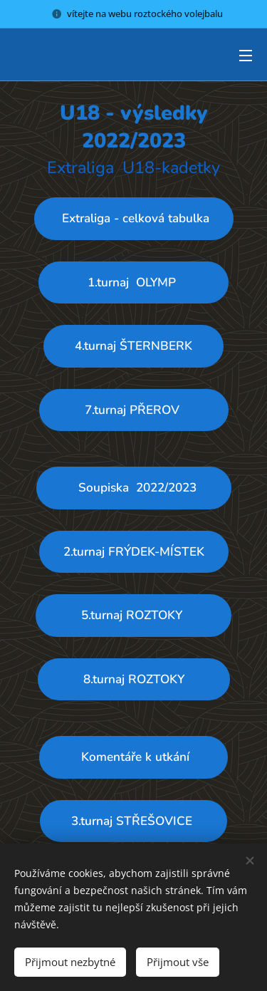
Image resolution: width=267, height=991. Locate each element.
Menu (245, 55)
